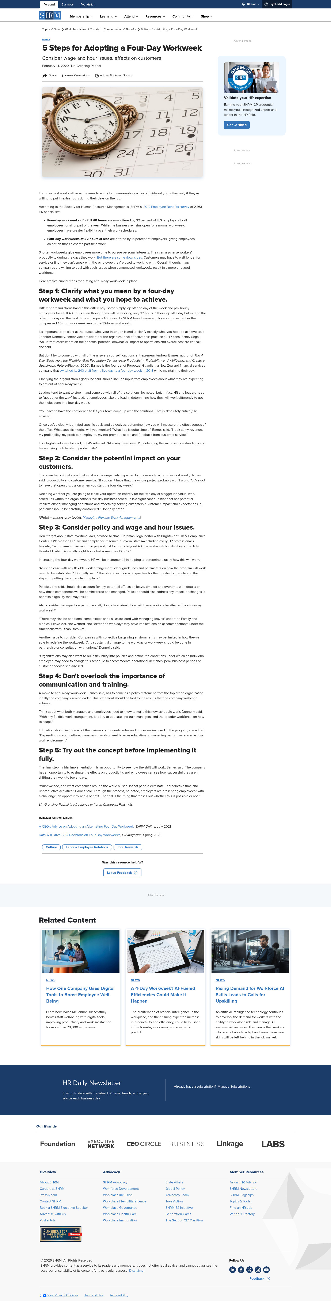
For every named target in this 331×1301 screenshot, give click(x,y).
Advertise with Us (53, 1214)
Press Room (48, 1195)
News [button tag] (46, 39)
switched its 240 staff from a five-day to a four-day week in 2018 (106, 370)
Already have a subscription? (195, 1086)
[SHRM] (50, 15)
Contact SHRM (50, 1201)
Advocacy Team (177, 1195)
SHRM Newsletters (243, 1188)
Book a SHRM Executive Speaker (64, 1207)
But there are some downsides (119, 257)
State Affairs (174, 1182)
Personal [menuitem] (49, 4)
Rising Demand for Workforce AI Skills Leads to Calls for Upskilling (250, 995)
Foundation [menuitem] (87, 4)
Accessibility (119, 1295)
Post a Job (47, 1220)
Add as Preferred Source (114, 75)
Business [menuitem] (68, 4)
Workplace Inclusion (118, 1195)
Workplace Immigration (120, 1220)
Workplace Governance (120, 1207)
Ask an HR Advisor (243, 1182)
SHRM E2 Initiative (179, 1207)
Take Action (174, 1201)
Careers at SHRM (52, 1188)
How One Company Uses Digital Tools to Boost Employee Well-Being (80, 995)
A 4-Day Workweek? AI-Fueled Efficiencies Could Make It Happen (163, 995)
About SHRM (49, 1182)
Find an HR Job (241, 1207)
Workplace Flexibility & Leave (124, 1201)
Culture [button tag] (51, 847)
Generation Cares (178, 1214)
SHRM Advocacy (115, 1182)
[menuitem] (250, 4)
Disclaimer (137, 1270)
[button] (122, 872)
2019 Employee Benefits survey (166, 207)
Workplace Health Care (120, 1214)
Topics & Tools (240, 1201)
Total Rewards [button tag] (127, 847)
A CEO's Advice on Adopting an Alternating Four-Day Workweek (86, 826)
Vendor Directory (242, 1214)
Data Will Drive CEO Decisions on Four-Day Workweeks (79, 835)
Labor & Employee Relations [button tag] (87, 847)
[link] (51, 29)
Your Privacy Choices (62, 1295)
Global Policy (175, 1188)
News (50, 980)
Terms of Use (93, 1295)
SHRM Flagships (242, 1195)
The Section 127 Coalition (184, 1220)
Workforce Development (121, 1188)
